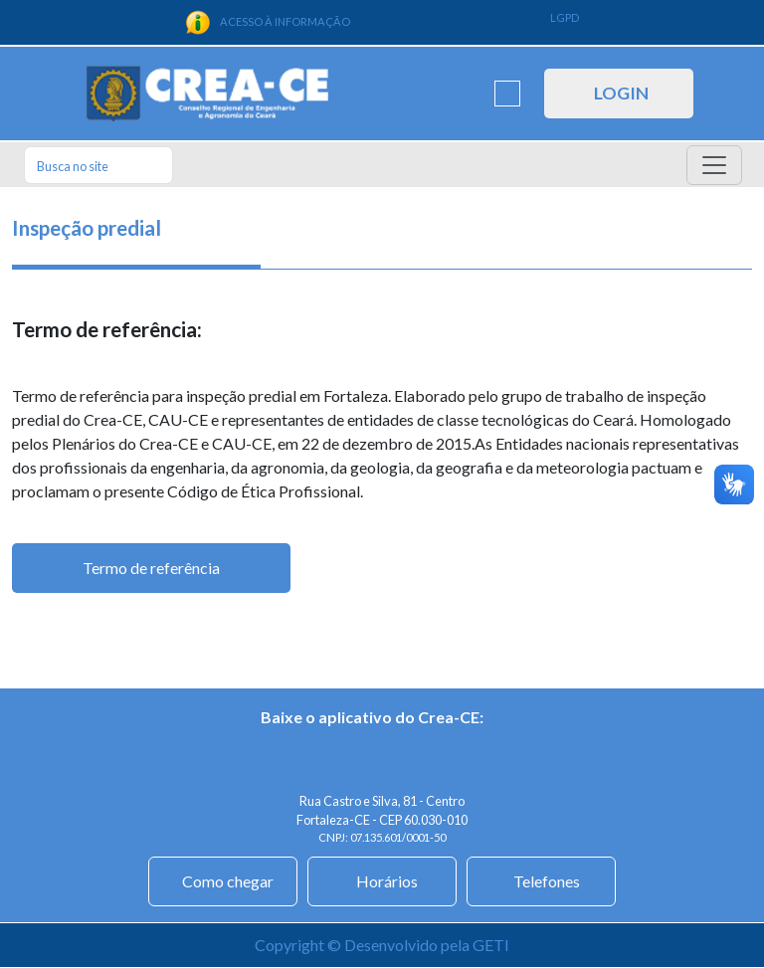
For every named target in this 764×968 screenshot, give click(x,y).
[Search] (98, 165)
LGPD (564, 17)
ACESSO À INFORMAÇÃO (267, 22)
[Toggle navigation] (714, 165)
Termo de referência (151, 567)
